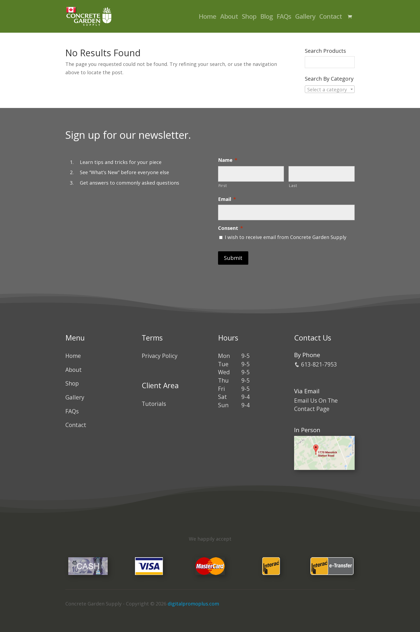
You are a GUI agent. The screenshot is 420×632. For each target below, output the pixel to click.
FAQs (284, 17)
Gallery (305, 17)
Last (293, 185)
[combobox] (330, 89)
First (222, 185)
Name (227, 160)
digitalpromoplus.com (193, 603)
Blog (266, 17)
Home (207, 17)
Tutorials (154, 403)
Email (227, 199)
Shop (249, 17)
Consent (230, 228)
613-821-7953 (315, 364)
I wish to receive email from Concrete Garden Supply (285, 237)
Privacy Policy (160, 356)
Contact (330, 17)
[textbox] (329, 89)
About (229, 17)
